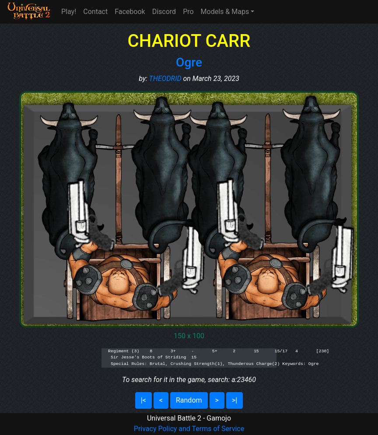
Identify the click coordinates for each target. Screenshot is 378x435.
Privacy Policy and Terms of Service (189, 428)
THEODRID (165, 78)
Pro (188, 11)
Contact (95, 11)
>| (234, 400)
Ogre (189, 62)
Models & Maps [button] (225, 11)
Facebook (130, 11)
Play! (68, 11)
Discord (164, 11)
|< (143, 400)
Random (189, 400)
